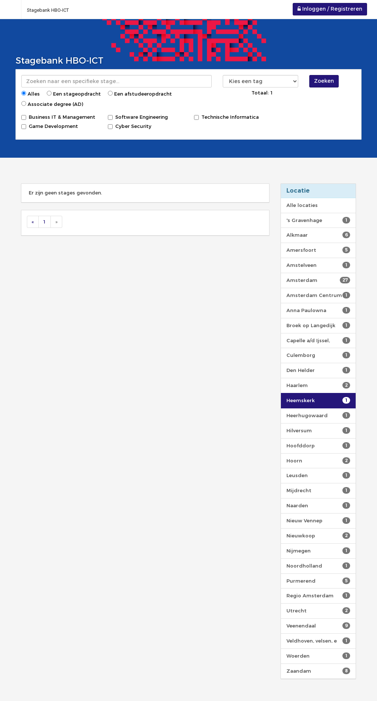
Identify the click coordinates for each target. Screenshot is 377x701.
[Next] (56, 222)
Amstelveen (318, 265)
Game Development (49, 126)
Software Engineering (138, 117)
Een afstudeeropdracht (140, 94)
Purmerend (318, 580)
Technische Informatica (226, 117)
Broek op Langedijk (318, 325)
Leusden (318, 475)
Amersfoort (318, 250)
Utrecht (318, 610)
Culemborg (318, 355)
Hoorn (318, 460)
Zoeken (324, 81)
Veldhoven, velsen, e (318, 640)
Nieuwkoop (318, 535)
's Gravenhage (318, 220)
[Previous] (33, 222)
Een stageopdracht (74, 94)
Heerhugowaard (318, 415)
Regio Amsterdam (318, 595)
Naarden (318, 505)
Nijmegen (318, 550)
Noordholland (318, 565)
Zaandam (318, 671)
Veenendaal (318, 625)
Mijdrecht (318, 490)
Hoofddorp (318, 445)
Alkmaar (318, 235)
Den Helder (318, 370)
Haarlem (318, 385)
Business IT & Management (58, 117)
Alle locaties (302, 205)
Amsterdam (318, 280)
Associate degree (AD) (52, 104)
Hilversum (318, 430)
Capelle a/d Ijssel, (318, 340)
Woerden (318, 655)
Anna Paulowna (318, 310)
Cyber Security (129, 126)
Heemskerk (318, 400)
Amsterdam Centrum (318, 295)
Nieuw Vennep (318, 520)
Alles (30, 94)
